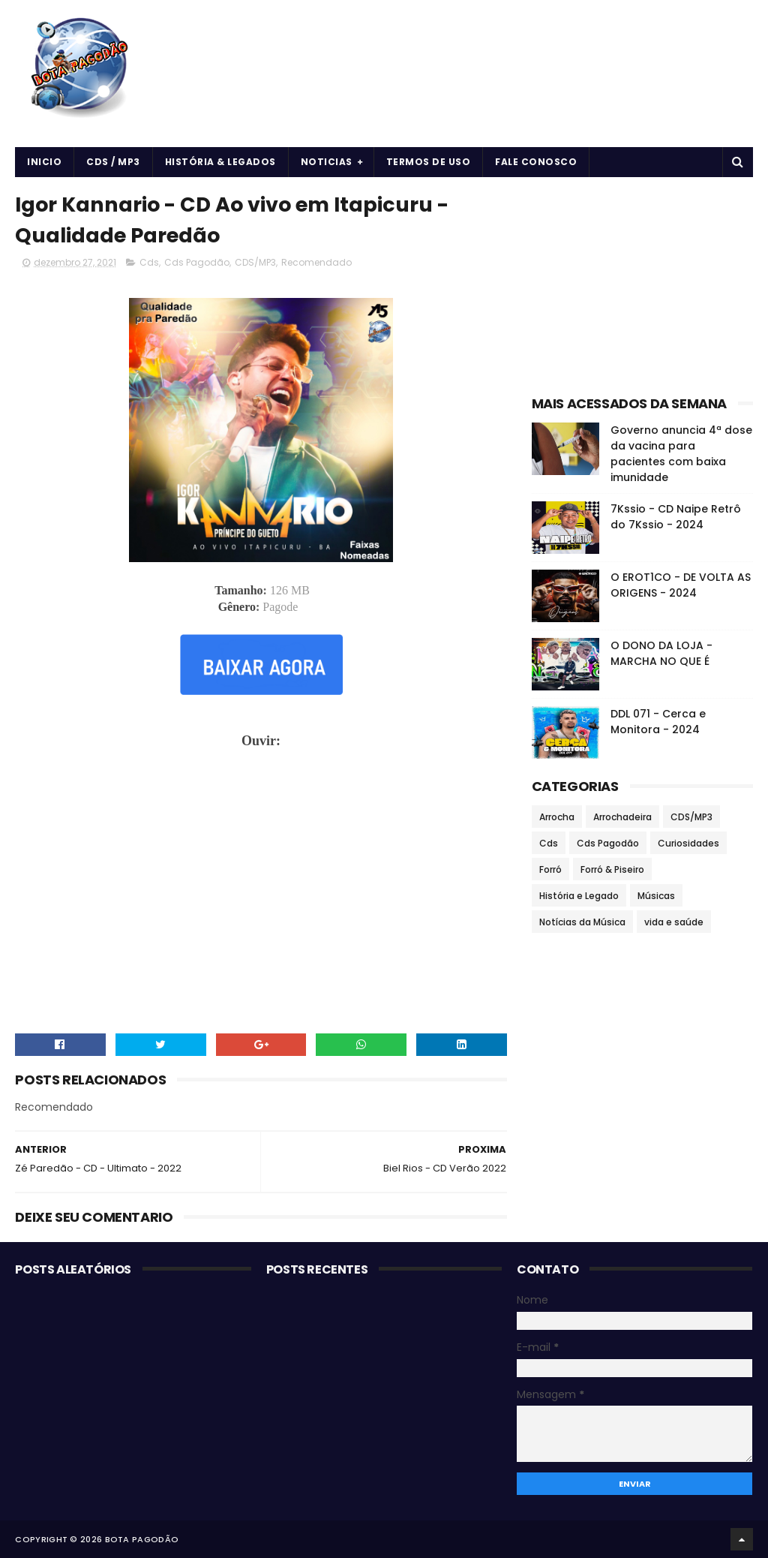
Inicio (44, 161)
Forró (550, 869)
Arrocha (556, 817)
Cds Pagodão (197, 262)
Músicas (656, 895)
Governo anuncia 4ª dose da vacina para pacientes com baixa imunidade (681, 454)
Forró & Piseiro (612, 869)
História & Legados (220, 161)
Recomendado (316, 262)
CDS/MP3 (255, 262)
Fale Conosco (536, 161)
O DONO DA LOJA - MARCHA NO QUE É (661, 653)
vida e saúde (674, 922)
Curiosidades (688, 843)
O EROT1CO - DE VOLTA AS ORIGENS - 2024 (680, 585)
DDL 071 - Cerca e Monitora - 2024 (658, 721)
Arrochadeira (622, 817)
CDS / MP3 (113, 161)
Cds (149, 262)
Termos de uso (428, 161)
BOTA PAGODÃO (142, 1539)
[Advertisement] (642, 282)
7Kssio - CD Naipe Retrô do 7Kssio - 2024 (675, 516)
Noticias (326, 161)
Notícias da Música (582, 922)
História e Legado (579, 895)
